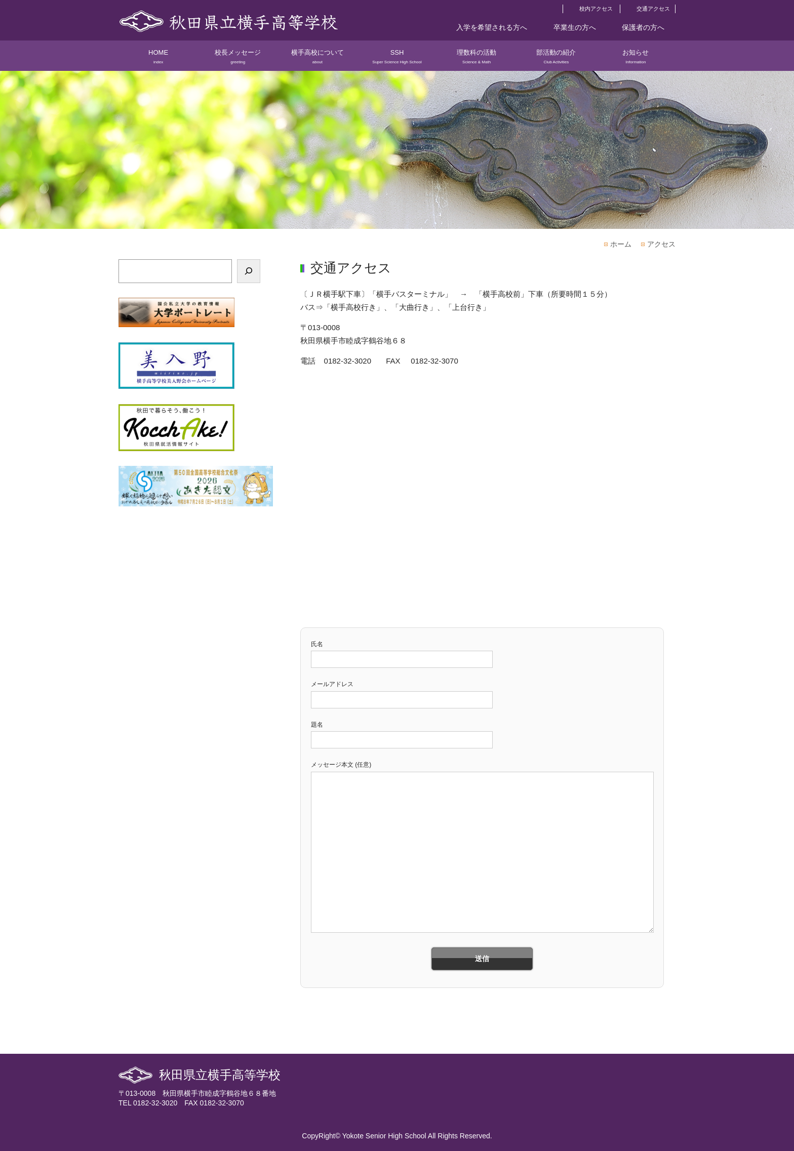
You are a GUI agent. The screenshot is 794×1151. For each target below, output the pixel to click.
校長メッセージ (237, 60)
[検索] (248, 271)
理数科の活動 (477, 60)
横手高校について (317, 60)
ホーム (620, 244)
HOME (158, 60)
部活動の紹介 (556, 60)
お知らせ (636, 60)
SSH (396, 60)
